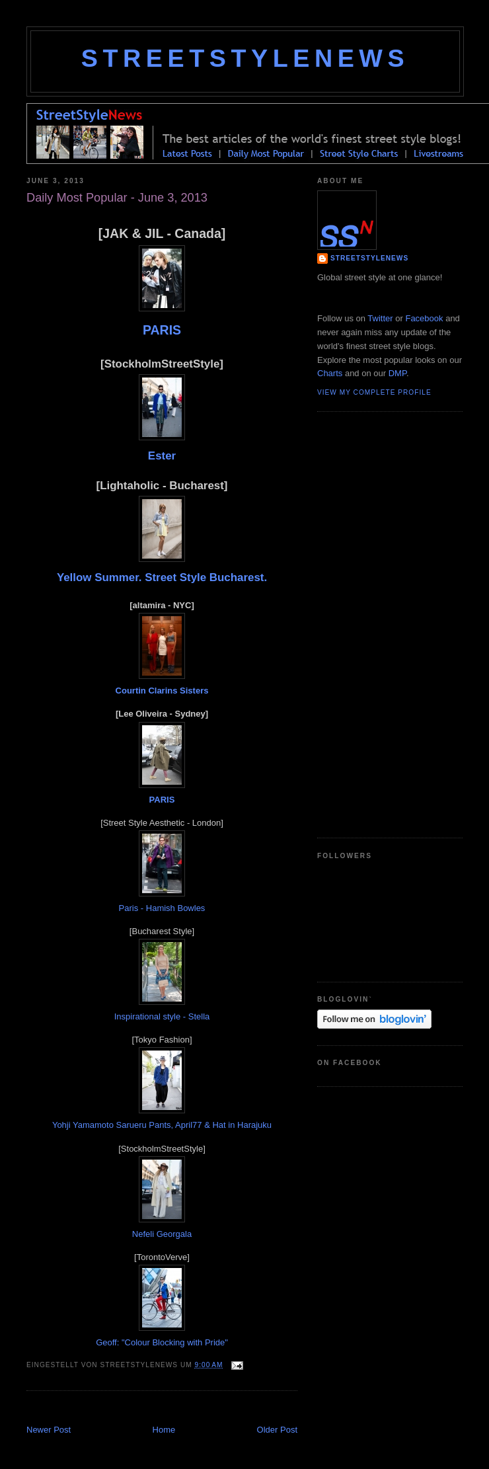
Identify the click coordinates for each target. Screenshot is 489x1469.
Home (164, 1430)
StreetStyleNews (245, 58)
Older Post (277, 1430)
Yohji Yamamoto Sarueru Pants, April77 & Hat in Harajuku (162, 1125)
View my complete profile (374, 392)
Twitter (380, 318)
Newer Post (48, 1430)
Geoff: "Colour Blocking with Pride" (162, 1342)
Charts (329, 373)
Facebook (424, 318)
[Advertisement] (370, 622)
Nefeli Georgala (162, 1234)
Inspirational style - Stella (162, 1016)
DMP (397, 373)
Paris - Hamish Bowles (162, 908)
